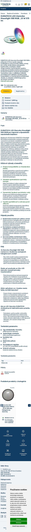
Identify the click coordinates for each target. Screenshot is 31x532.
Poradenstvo (5, 501)
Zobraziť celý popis (7, 81)
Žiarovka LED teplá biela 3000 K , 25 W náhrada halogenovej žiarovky (8, 408)
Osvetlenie (24, 13)
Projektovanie (5, 500)
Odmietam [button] (18, 522)
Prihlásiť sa (6, 91)
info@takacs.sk (6, 1)
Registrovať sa (20, 91)
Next (29, 405)
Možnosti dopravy (6, 483)
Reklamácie (4, 484)
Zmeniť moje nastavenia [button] (18, 526)
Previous (1, 405)
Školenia (3, 496)
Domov (3, 13)
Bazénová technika (13, 13)
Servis (2, 498)
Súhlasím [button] (18, 519)
